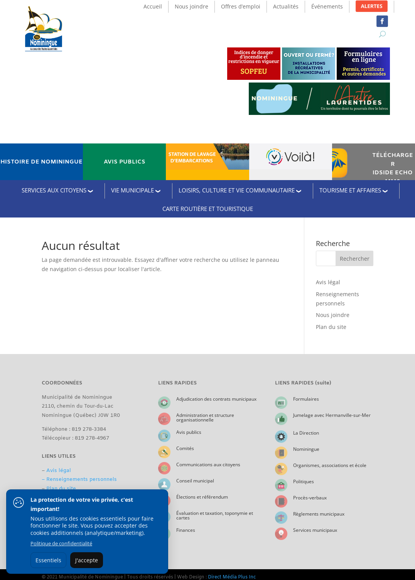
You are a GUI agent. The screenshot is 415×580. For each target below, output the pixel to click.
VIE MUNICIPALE (132, 190)
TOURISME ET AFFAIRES (350, 190)
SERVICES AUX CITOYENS (54, 190)
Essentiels (48, 560)
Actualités (286, 6)
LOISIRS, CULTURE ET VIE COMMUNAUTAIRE (237, 190)
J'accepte (86, 560)
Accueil (152, 6)
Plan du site (331, 326)
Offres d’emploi (240, 6)
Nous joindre (191, 6)
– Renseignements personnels (79, 479)
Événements (327, 6)
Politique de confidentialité (61, 543)
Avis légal (328, 282)
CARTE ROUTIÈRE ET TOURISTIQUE (207, 208)
